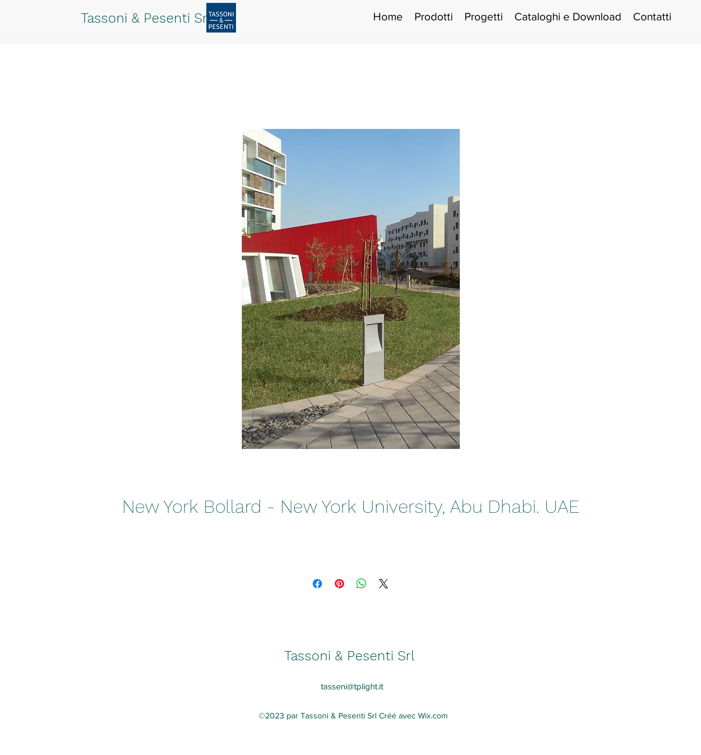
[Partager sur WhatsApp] (362, 584)
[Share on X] (384, 584)
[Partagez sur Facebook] (317, 584)
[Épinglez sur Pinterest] (339, 584)
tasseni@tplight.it (352, 686)
